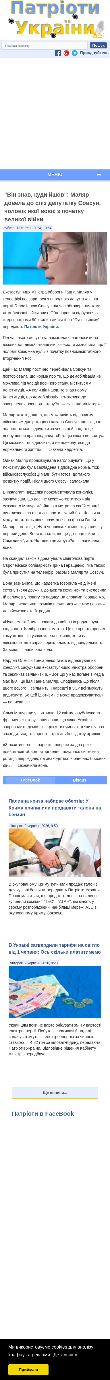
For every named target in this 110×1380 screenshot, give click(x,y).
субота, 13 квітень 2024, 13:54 (28, 228)
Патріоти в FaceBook (43, 1113)
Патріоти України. (41, 326)
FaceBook (30, 780)
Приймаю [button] (28, 1369)
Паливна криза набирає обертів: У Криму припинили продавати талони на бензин (55, 807)
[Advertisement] (54, 113)
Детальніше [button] (65, 1354)
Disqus (79, 780)
